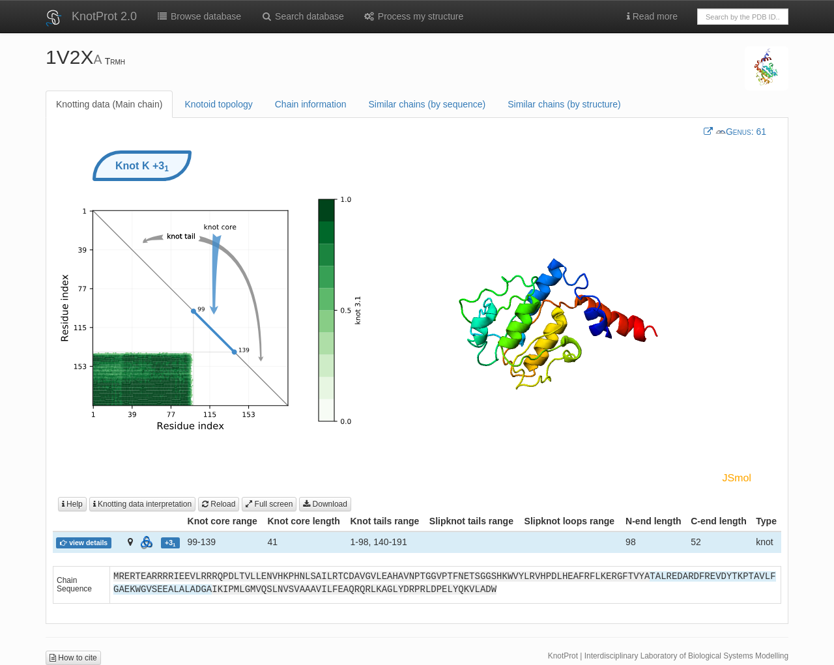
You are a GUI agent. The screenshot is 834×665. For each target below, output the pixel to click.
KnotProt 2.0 (104, 16)
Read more (652, 16)
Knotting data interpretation (142, 504)
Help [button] (72, 504)
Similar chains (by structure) (564, 104)
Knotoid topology (218, 104)
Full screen (269, 504)
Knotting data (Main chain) (109, 104)
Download (325, 504)
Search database (302, 16)
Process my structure (413, 16)
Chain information (311, 104)
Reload (218, 504)
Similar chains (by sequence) (426, 104)
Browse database (198, 16)
